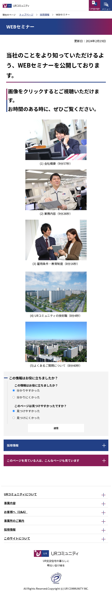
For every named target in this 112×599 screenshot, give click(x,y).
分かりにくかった (28, 397)
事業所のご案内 (14, 520)
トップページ (26, 14)
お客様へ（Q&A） (16, 512)
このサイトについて (17, 538)
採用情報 (44, 14)
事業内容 (10, 503)
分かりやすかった (28, 390)
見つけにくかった (28, 418)
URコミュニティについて (20, 494)
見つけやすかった (28, 411)
